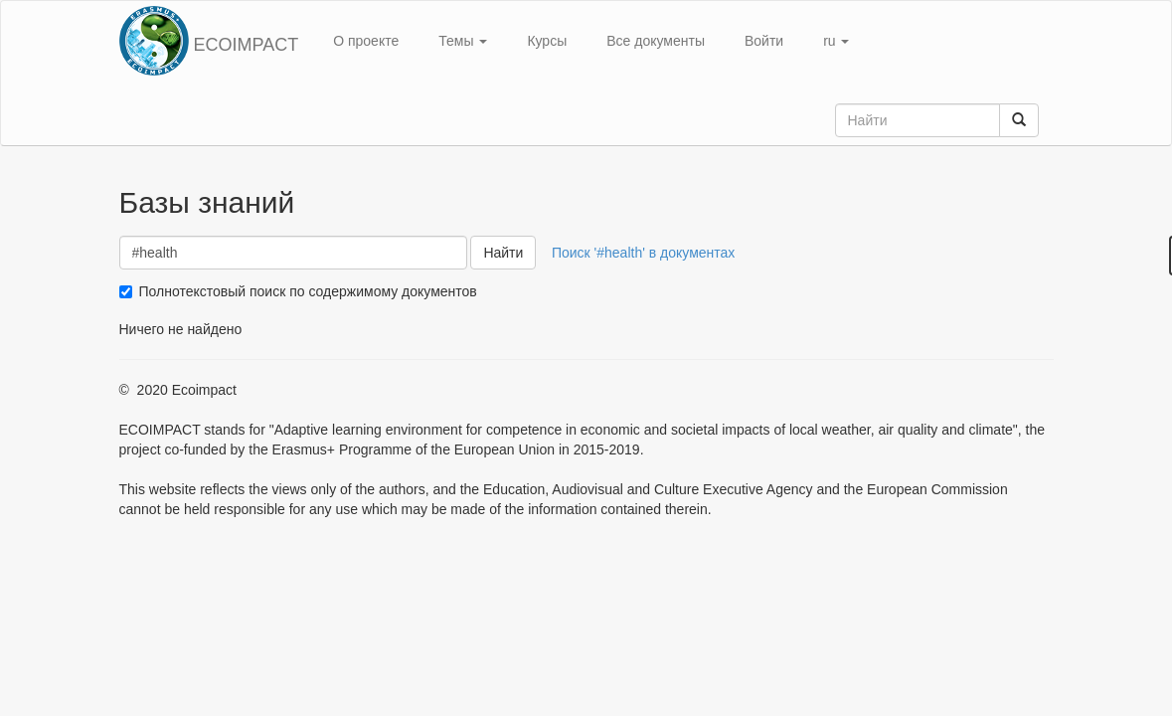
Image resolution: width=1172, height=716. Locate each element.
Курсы (547, 41)
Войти (764, 41)
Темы (462, 41)
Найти (503, 253)
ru (836, 41)
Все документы (655, 41)
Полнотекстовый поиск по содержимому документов (308, 291)
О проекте (366, 41)
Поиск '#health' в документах (643, 253)
